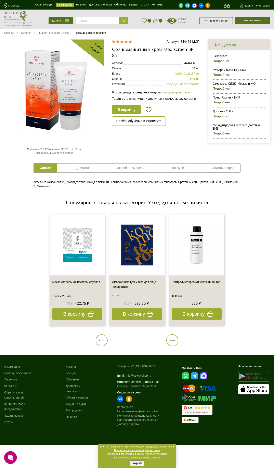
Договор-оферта (128, 442)
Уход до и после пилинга (91, 32)
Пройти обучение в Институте (138, 127)
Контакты (11, 407)
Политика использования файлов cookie (137, 450)
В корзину (127, 116)
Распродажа (74, 431)
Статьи (9, 443)
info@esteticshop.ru (138, 393)
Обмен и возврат (77, 418)
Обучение (72, 400)
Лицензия (11, 400)
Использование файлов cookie (137, 429)
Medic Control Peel (187, 79)
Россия (194, 85)
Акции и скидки (76, 425)
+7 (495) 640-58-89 (216, 20)
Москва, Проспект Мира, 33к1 (136, 404)
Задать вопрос (14, 436)
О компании (13, 388)
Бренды (71, 394)
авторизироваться (176, 98)
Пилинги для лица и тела (53, 32)
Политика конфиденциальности (138, 434)
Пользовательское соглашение (137, 438)
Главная (9, 32)
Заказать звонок (252, 20)
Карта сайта (125, 425)
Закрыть (137, 463)
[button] (122, 354)
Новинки (71, 438)
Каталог (26, 32)
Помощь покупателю (18, 394)
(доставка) (27, 23)
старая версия (182, 20)
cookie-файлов (151, 457)
